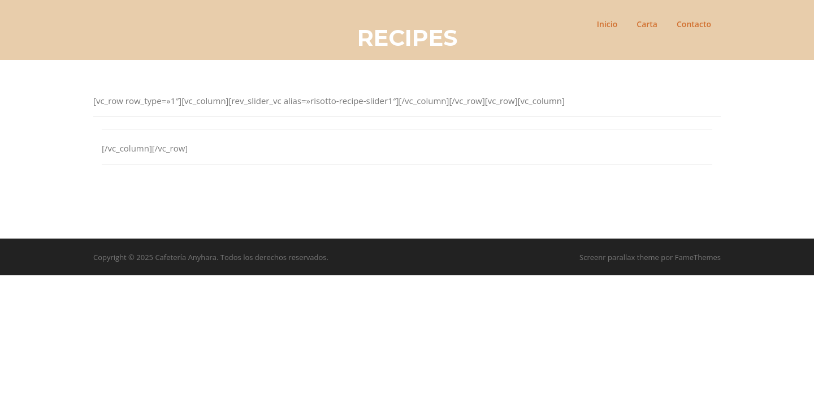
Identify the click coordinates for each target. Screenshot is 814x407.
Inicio (607, 24)
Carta (647, 24)
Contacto (694, 24)
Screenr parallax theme (619, 257)
